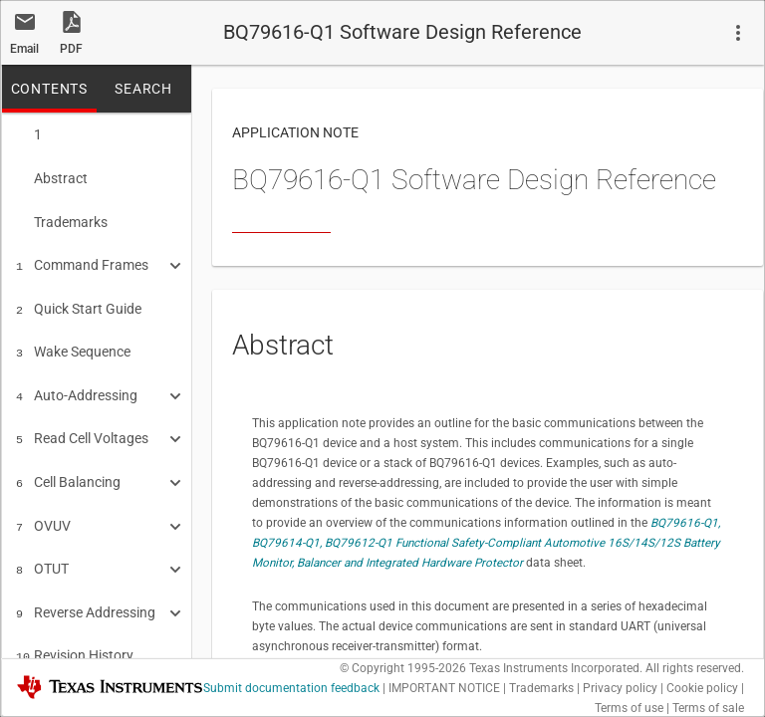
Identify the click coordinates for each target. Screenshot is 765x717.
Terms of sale (708, 708)
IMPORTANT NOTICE (444, 688)
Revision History (74, 631)
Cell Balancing (68, 466)
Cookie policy (702, 688)
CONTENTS (49, 89)
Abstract (52, 176)
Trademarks (62, 218)
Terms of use (629, 708)
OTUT (42, 549)
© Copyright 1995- (403, 668)
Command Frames (82, 259)
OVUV (43, 508)
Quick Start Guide (78, 301)
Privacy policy (620, 688)
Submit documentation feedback (291, 688)
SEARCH (143, 89)
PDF (71, 49)
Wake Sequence (73, 342)
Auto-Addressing (76, 383)
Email (24, 49)
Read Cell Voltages (82, 424)
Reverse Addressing (85, 590)
